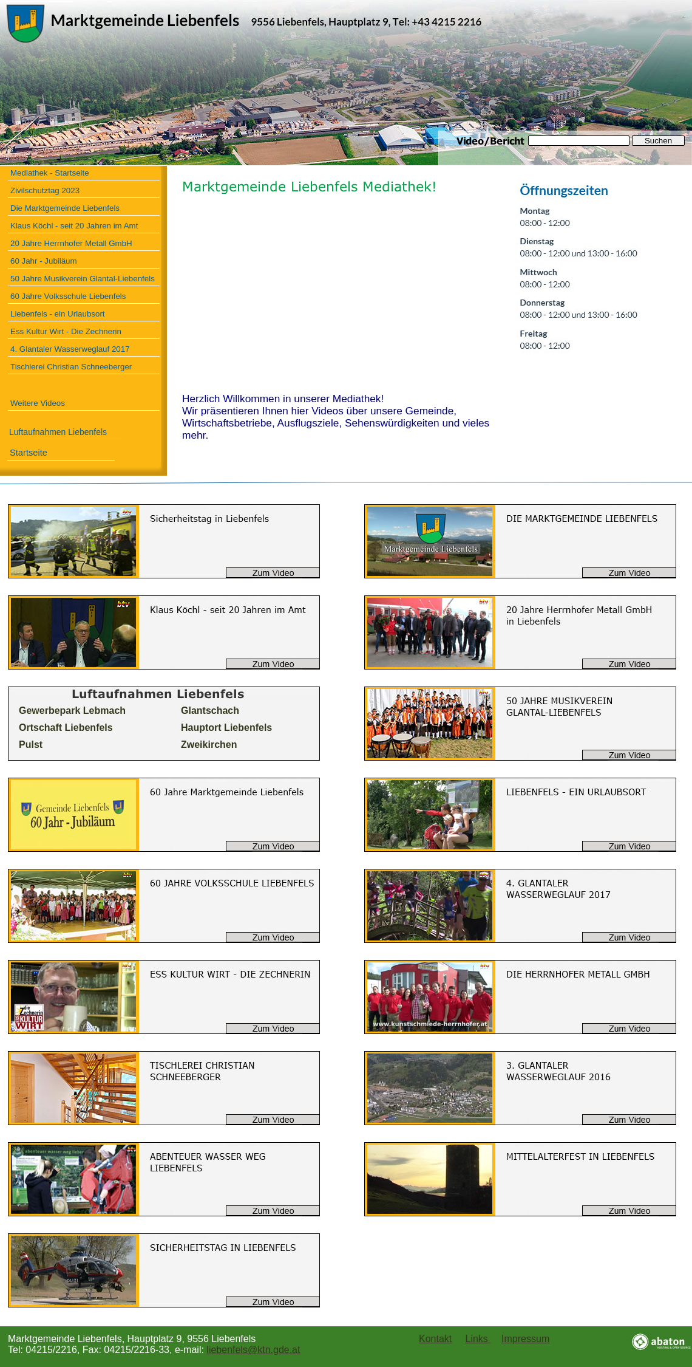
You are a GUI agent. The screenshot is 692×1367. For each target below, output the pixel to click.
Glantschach (210, 710)
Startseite (28, 452)
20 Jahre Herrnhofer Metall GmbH (71, 243)
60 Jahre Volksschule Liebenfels (68, 296)
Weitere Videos (37, 403)
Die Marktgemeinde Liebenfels (65, 208)
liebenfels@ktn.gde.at (253, 1350)
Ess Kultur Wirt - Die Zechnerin (65, 331)
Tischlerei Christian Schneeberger (71, 366)
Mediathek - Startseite (49, 172)
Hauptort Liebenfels (226, 727)
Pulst (30, 744)
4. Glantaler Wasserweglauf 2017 (70, 349)
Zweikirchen (209, 744)
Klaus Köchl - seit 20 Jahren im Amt (74, 225)
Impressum (525, 1339)
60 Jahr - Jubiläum (43, 261)
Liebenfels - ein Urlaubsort (57, 313)
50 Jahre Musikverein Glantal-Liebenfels (82, 278)
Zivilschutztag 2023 (45, 190)
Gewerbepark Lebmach (72, 710)
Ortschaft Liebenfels (66, 727)
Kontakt (435, 1339)
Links (478, 1339)
